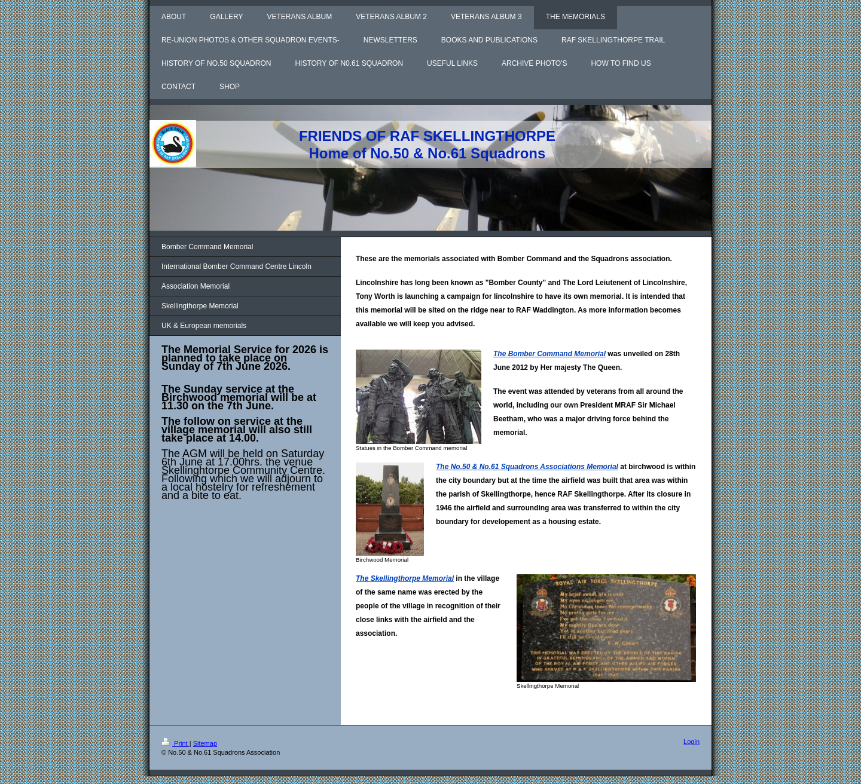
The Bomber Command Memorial (549, 354)
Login (691, 741)
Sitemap (205, 743)
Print (175, 743)
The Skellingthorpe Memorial (405, 578)
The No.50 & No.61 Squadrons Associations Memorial (527, 467)
